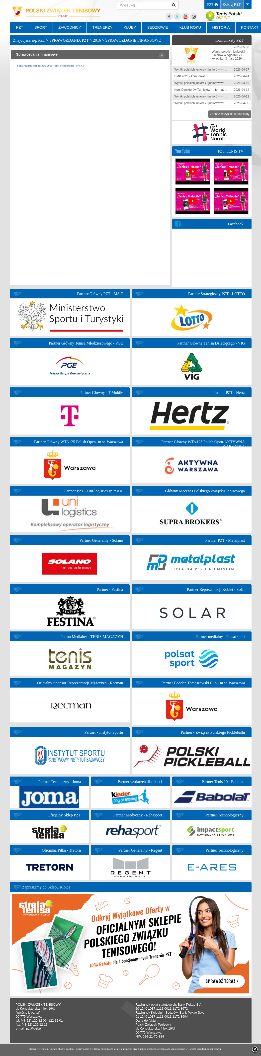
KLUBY (130, 27)
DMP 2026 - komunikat (189, 76)
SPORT (40, 27)
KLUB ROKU (190, 27)
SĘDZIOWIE (157, 27)
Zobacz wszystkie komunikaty (229, 114)
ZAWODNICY (69, 27)
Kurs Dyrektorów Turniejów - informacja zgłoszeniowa (210, 89)
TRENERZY (102, 27)
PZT (212, 5)
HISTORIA (221, 27)
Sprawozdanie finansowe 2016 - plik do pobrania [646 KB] (51, 65)
